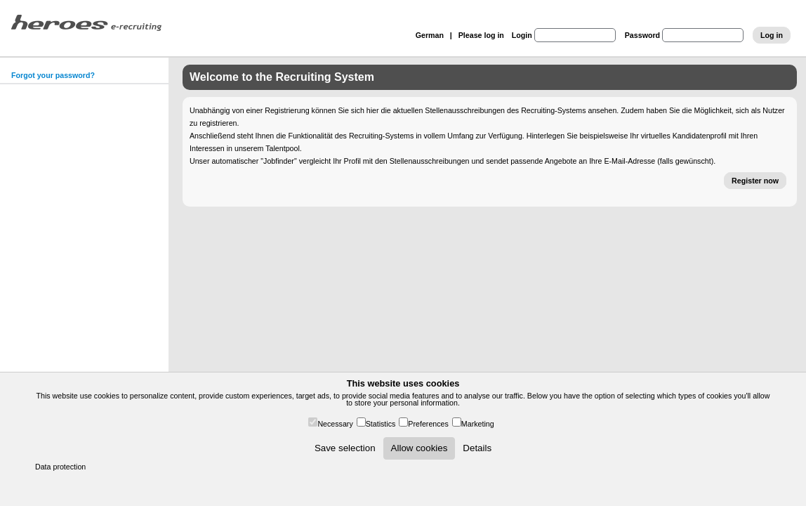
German (430, 35)
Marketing (477, 424)
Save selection (345, 448)
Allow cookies (419, 448)
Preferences (428, 424)
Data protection (60, 466)
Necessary (334, 424)
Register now (755, 180)
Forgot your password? (53, 75)
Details (477, 448)
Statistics (381, 424)
